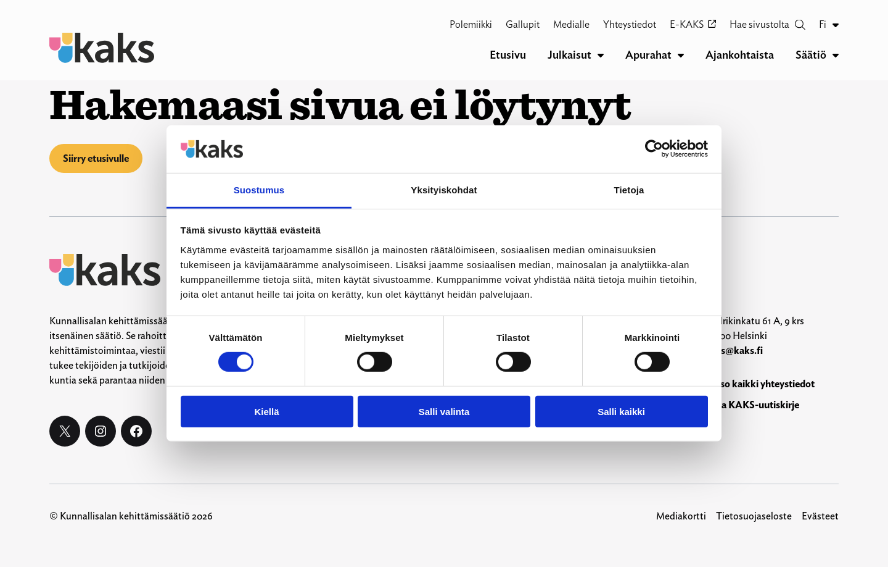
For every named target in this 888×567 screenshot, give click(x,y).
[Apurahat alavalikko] (681, 54)
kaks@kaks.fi (734, 350)
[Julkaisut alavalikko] (601, 54)
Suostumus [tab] (259, 190)
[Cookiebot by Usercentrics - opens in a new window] (654, 149)
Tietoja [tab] (629, 190)
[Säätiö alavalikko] (835, 54)
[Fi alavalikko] (835, 24)
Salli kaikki (621, 411)
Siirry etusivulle (96, 158)
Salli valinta (444, 411)
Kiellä (266, 411)
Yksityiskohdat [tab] (444, 190)
